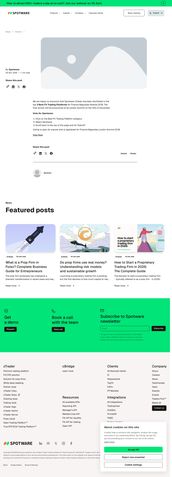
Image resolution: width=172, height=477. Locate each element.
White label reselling (13, 383)
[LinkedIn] (41, 443)
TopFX (110, 383)
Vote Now (38, 135)
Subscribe (158, 328)
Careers (156, 375)
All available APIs (71, 402)
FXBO (110, 418)
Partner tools (9, 386)
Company (80, 13)
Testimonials (158, 383)
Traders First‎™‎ (159, 398)
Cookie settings (133, 464)
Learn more (109, 442)
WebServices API (71, 414)
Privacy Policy (16, 465)
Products (55, 13)
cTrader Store (11, 394)
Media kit (156, 402)
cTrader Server (10, 414)
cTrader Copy (10, 390)
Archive (18, 32)
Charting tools (10, 398)
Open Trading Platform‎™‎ (15, 422)
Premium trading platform (16, 371)
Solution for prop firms (14, 379)
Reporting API (69, 406)
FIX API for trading (71, 422)
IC (108, 375)
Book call (58, 329)
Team (154, 386)
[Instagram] (64, 443)
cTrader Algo (9, 406)
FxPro (110, 386)
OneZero (111, 410)
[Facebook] (72, 443)
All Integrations (114, 402)
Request (10, 329)
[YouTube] (49, 443)
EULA (5, 465)
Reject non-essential (133, 457)
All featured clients (116, 371)
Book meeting (134, 13)
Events (155, 394)
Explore (67, 13)
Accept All (133, 449)
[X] (57, 443)
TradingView (113, 406)
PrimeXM (111, 414)
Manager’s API (69, 410)
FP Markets (113, 390)
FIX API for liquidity (71, 418)
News (8, 32)
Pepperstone (113, 379)
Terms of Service (31, 465)
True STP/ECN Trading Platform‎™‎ (19, 426)
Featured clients (96, 13)
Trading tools (9, 402)
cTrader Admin (10, 410)
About (155, 371)
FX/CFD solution (11, 375)
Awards (155, 390)
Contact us (159, 408)
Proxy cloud (9, 418)
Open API (67, 426)
